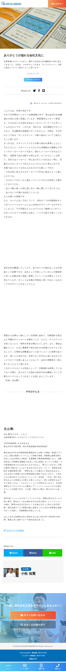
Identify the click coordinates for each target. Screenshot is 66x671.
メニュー (8, 667)
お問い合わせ (57, 3)
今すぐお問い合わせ (33, 615)
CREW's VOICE (33, 80)
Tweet (13, 553)
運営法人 (33, 659)
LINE (52, 553)
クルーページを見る (14, 531)
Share (33, 553)
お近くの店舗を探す (33, 625)
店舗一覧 (41, 667)
